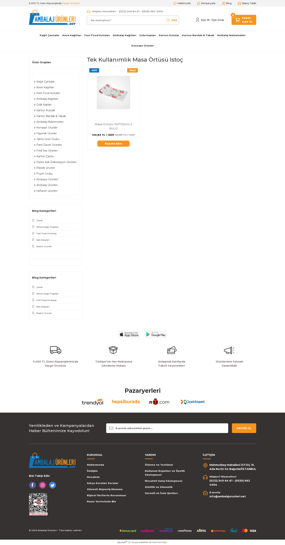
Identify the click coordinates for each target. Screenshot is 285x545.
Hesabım (93, 476)
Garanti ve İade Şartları (161, 493)
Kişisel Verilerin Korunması (106, 495)
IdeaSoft (122, 542)
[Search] (133, 20)
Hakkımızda (95, 464)
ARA (171, 20)
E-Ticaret (134, 542)
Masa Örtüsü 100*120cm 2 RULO (113, 126)
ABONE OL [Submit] (244, 428)
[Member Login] (197, 19)
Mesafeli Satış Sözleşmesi (163, 480)
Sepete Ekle (113, 143)
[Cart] (237, 19)
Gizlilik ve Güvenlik (159, 486)
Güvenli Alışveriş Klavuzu (105, 489)
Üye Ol (205, 19)
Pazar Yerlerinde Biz (101, 501)
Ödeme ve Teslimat (159, 464)
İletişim (92, 470)
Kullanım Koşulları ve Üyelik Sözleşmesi (165, 472)
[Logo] (52, 17)
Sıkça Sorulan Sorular (102, 483)
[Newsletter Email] (167, 428)
